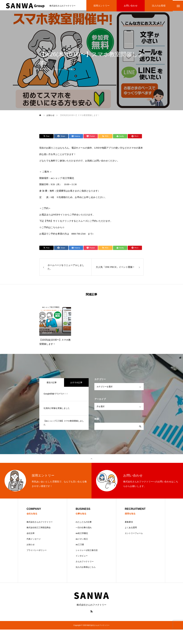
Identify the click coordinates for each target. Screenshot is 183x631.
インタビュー (82, 557)
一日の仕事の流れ (84, 529)
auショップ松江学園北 (64, 71)
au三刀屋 (80, 546)
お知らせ (31, 546)
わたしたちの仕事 (84, 523)
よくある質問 (131, 529)
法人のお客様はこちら (86, 568)
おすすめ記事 (76, 383)
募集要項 (129, 523)
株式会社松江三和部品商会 (39, 529)
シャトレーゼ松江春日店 (87, 551)
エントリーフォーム (134, 534)
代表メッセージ (34, 540)
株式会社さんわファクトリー (40, 523)
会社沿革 (31, 534)
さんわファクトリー (85, 563)
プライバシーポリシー (37, 551)
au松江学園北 (82, 534)
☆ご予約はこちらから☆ (51, 228)
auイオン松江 (82, 540)
